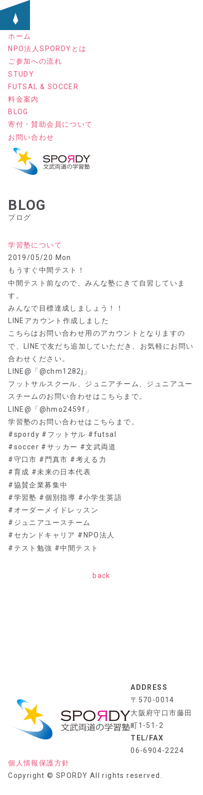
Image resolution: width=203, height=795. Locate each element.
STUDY (21, 74)
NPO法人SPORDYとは (47, 49)
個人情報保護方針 (39, 763)
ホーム (19, 36)
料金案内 (23, 99)
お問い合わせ (31, 137)
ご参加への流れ (35, 61)
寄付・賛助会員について (50, 124)
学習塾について (35, 245)
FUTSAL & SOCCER (43, 87)
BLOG (18, 112)
